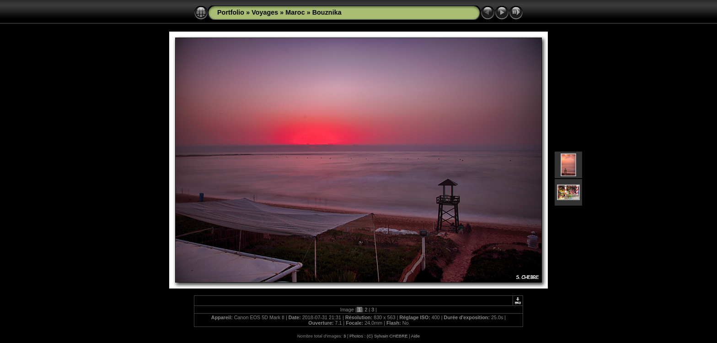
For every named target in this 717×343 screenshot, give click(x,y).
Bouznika (327, 12)
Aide (415, 335)
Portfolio (230, 12)
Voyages (264, 12)
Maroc (295, 12)
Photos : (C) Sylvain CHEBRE (378, 335)
